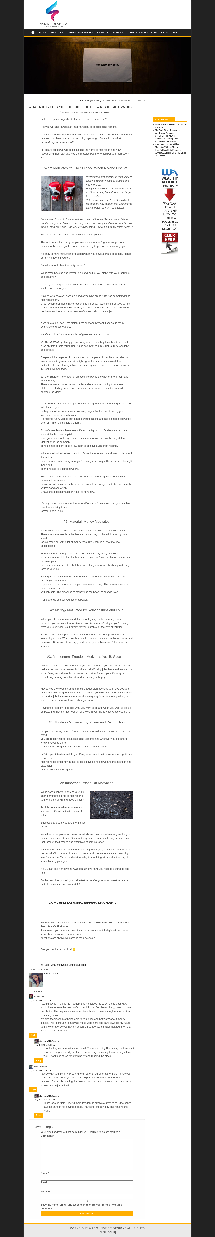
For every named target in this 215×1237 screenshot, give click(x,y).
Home (42, 32)
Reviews (102, 32)
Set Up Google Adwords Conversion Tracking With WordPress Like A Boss (166, 139)
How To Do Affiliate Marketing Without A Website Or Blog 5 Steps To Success (170, 153)
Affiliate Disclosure (142, 32)
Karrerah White (82, 112)
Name (45, 1173)
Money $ (118, 32)
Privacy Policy (171, 32)
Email (45, 1182)
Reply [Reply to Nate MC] (33, 1090)
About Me (57, 32)
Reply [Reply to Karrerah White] (38, 1060)
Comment (47, 1135)
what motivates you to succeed (68, 964)
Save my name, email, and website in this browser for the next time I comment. (82, 1206)
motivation (73, 307)
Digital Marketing (80, 32)
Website (46, 1191)
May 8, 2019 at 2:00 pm (44, 1045)
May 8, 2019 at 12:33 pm (40, 1000)
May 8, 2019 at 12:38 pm (40, 1070)
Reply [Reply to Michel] (33, 1035)
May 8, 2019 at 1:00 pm (44, 1100)
